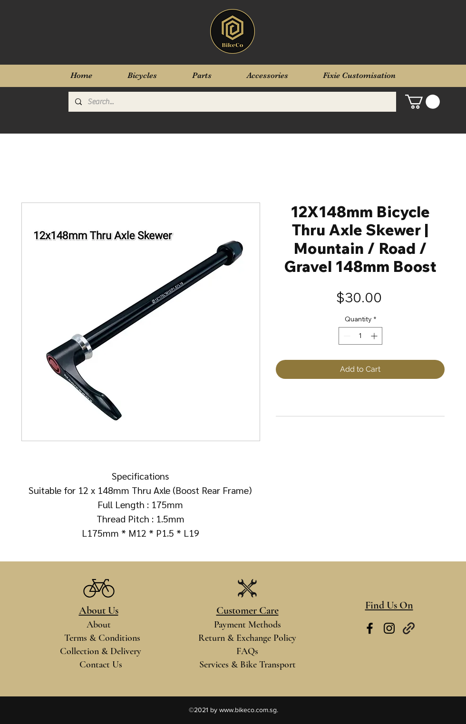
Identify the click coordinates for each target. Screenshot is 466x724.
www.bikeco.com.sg (248, 710)
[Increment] (375, 336)
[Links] (408, 628)
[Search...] (231, 102)
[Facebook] (369, 628)
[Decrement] (346, 336)
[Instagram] (389, 628)
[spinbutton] (360, 336)
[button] (422, 102)
